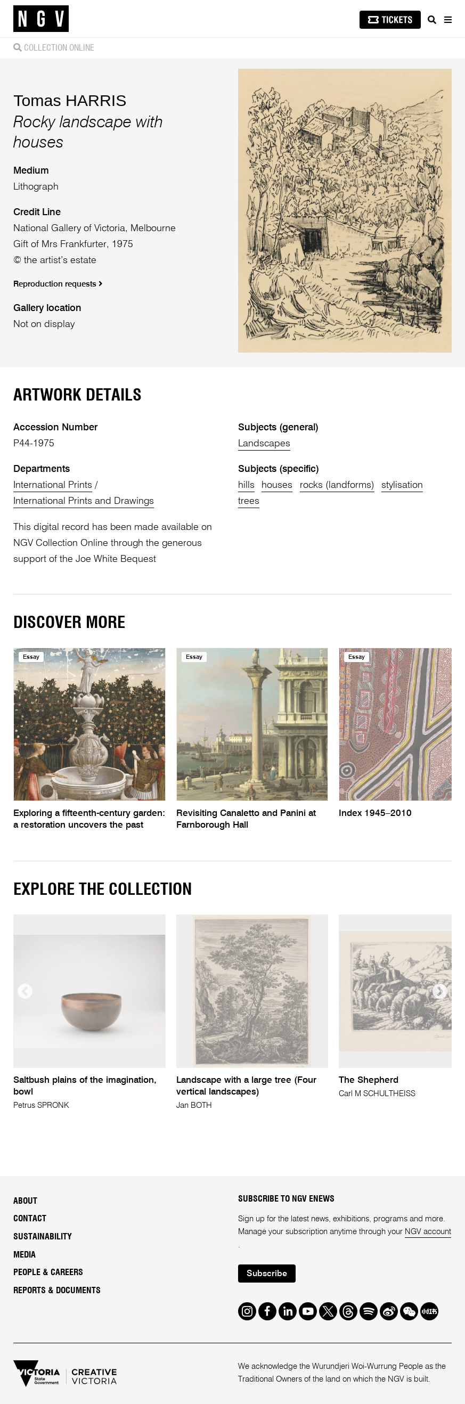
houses (277, 485)
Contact (29, 1218)
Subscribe (267, 1274)
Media (24, 1255)
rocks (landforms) (337, 485)
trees (248, 501)
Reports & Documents (57, 1290)
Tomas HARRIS (69, 100)
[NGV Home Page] (41, 19)
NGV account (428, 1232)
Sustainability (42, 1236)
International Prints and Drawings (83, 501)
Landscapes (264, 443)
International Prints (52, 485)
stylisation (402, 485)
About (25, 1201)
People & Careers (48, 1272)
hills (246, 485)
